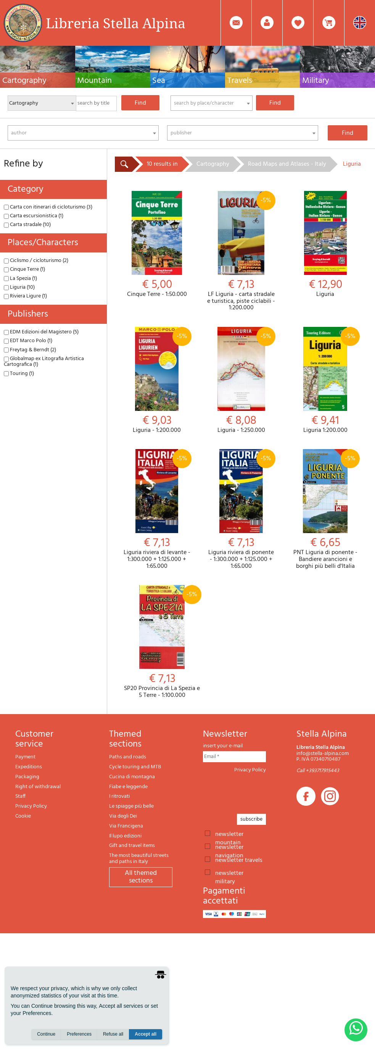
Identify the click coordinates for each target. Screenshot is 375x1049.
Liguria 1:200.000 (325, 380)
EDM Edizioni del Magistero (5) (41, 332)
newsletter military (229, 872)
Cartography (212, 164)
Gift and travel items (132, 846)
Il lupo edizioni (125, 836)
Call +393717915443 (317, 770)
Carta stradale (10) (27, 224)
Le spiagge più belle (131, 806)
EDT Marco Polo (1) (28, 340)
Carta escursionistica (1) (33, 216)
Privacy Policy (31, 806)
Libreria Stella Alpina (115, 23)
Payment (25, 757)
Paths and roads (127, 757)
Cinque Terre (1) (24, 269)
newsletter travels (238, 859)
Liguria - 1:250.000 (241, 380)
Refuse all (113, 1034)
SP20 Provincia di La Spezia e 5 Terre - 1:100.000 (161, 642)
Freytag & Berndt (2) (30, 350)
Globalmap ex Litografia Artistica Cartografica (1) (44, 361)
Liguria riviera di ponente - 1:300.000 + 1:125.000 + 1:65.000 (241, 509)
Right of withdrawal (38, 787)
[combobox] (212, 103)
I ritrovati (119, 796)
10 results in (162, 164)
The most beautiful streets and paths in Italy (139, 859)
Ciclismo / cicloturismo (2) (36, 260)
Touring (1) (19, 373)
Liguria (325, 244)
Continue (46, 1034)
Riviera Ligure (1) (25, 296)
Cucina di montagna (132, 777)
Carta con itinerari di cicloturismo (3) (48, 207)
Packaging (27, 777)
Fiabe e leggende (128, 787)
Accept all (145, 1034)
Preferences (79, 1034)
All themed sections (141, 877)
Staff (20, 796)
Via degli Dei (123, 816)
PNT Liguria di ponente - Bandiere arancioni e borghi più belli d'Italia (325, 509)
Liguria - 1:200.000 (157, 380)
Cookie (23, 816)
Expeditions (28, 767)
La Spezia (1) (20, 278)
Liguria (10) (19, 287)
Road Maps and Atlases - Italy (287, 164)
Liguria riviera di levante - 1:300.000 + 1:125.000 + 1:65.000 (157, 509)
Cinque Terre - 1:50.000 (157, 244)
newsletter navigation (229, 846)
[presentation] (261, 791)
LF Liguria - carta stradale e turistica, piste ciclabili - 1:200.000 (241, 251)
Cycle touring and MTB (135, 767)
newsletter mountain (229, 833)
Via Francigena (126, 826)
